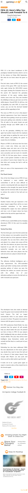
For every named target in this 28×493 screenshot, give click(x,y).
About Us (9, 476)
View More (14, 403)
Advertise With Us (4, 478)
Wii (4, 357)
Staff (13, 476)
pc (26, 355)
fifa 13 (23, 355)
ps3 (2, 357)
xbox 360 (8, 357)
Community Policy (4, 474)
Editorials (4, 7)
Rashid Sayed (17, 15)
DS (12, 355)
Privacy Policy (11, 473)
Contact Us (3, 476)
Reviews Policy (18, 473)
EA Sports (18, 355)
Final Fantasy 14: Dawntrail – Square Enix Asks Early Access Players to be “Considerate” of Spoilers (14, 446)
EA (14, 355)
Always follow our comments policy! (22, 418)
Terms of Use (3, 473)
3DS (10, 355)
